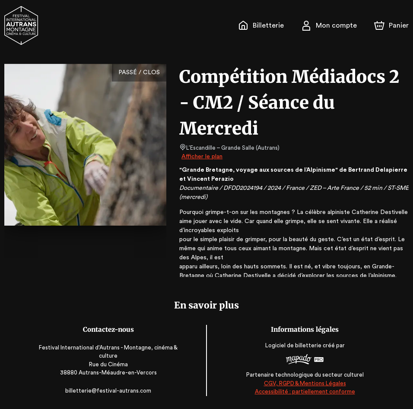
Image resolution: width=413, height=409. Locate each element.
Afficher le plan (201, 156)
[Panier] (391, 25)
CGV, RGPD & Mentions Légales (303, 383)
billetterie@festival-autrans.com (109, 390)
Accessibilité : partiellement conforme (303, 391)
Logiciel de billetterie (292, 346)
